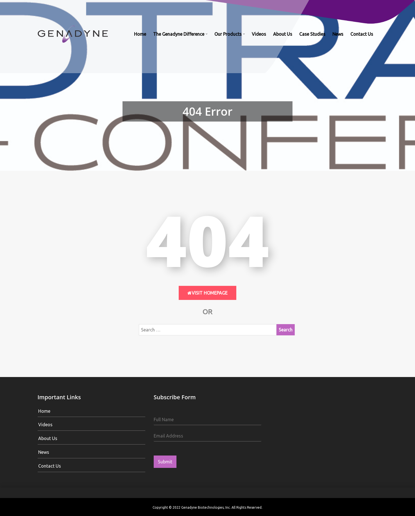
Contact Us (361, 34)
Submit (165, 461)
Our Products (228, 34)
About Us (282, 34)
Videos (259, 34)
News (337, 34)
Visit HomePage (207, 292)
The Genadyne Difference (178, 34)
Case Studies (312, 34)
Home (140, 34)
